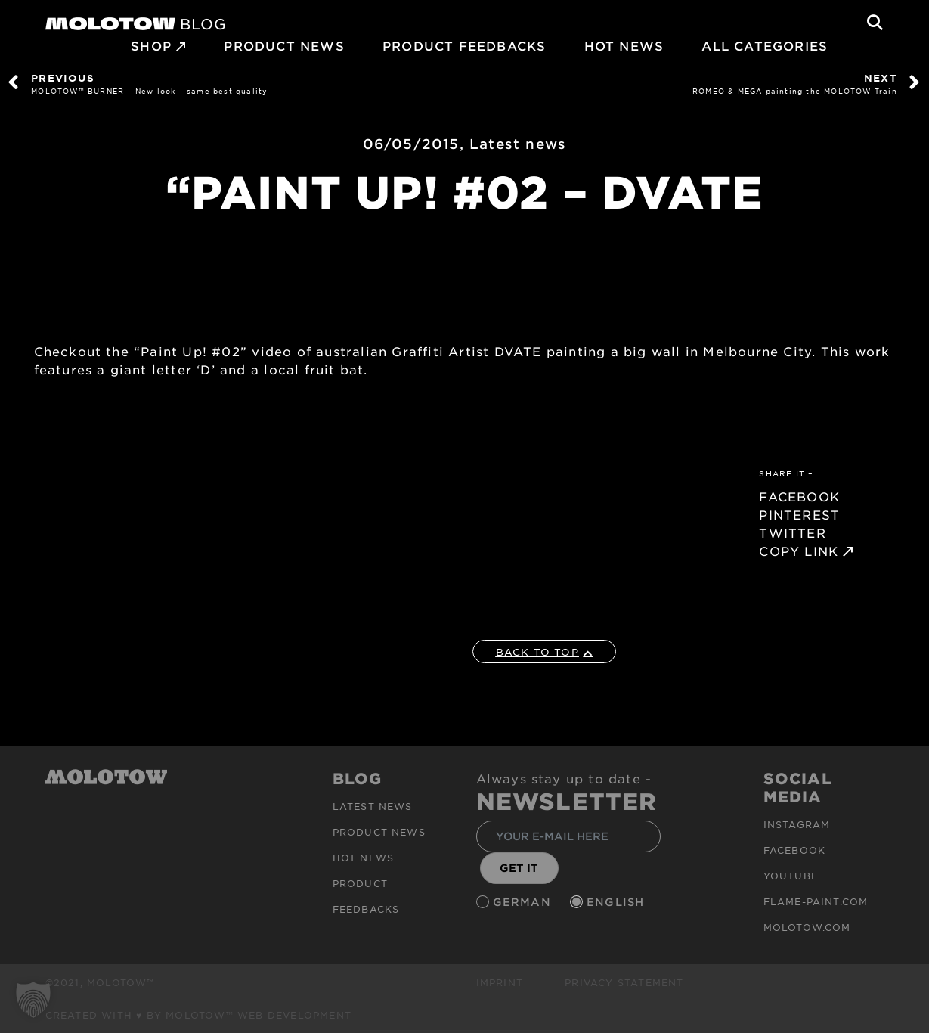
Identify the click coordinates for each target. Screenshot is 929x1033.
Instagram (797, 824)
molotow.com (807, 927)
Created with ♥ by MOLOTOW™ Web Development (198, 1015)
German (524, 901)
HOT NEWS (624, 45)
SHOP (151, 45)
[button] (33, 999)
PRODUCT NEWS (284, 45)
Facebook (794, 850)
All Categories (764, 45)
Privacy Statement (624, 982)
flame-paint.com (816, 901)
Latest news (517, 143)
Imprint (499, 982)
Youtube (790, 876)
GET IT (519, 867)
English (618, 901)
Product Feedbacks (464, 45)
